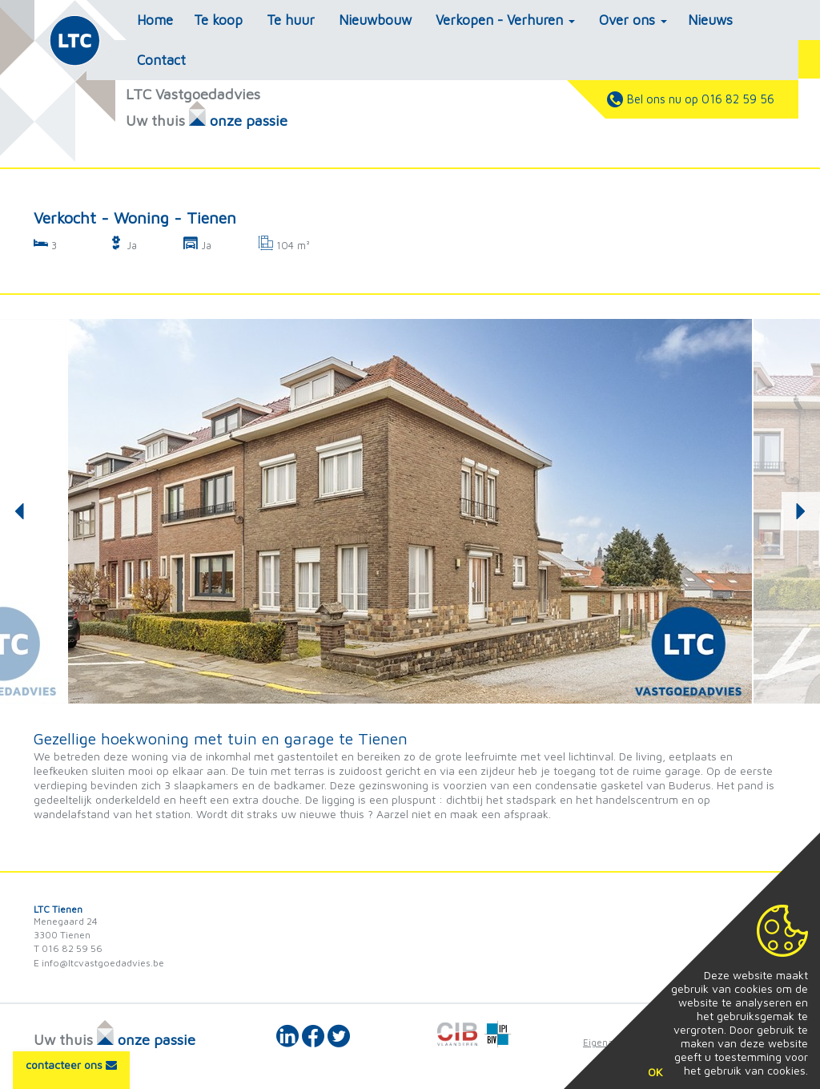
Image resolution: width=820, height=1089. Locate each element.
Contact (161, 60)
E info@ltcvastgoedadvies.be (99, 963)
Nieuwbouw (375, 20)
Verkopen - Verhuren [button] (505, 20)
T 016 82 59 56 (68, 948)
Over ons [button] (633, 20)
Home (155, 20)
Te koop (218, 20)
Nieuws (710, 20)
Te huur (291, 20)
